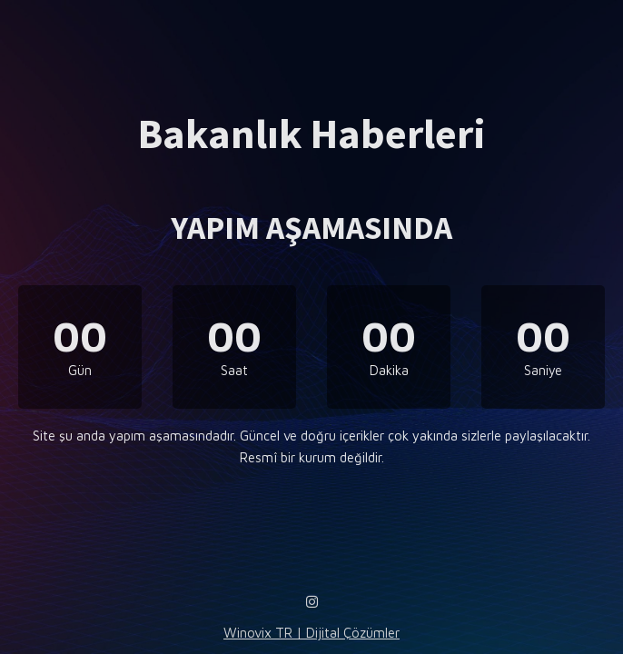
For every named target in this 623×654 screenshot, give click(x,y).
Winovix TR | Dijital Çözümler (311, 632)
